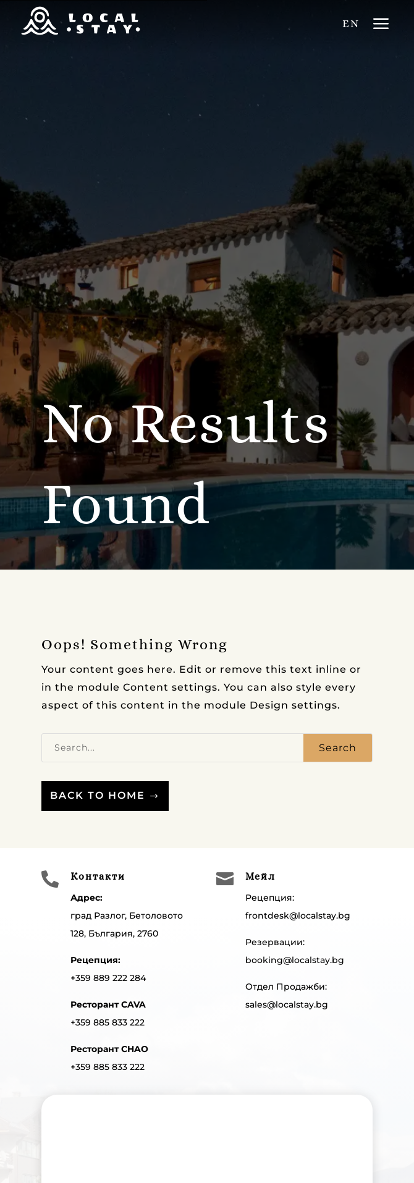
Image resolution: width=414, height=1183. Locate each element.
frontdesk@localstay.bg (297, 915)
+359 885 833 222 (107, 1022)
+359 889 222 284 (108, 977)
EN (351, 23)
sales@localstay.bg (286, 1004)
